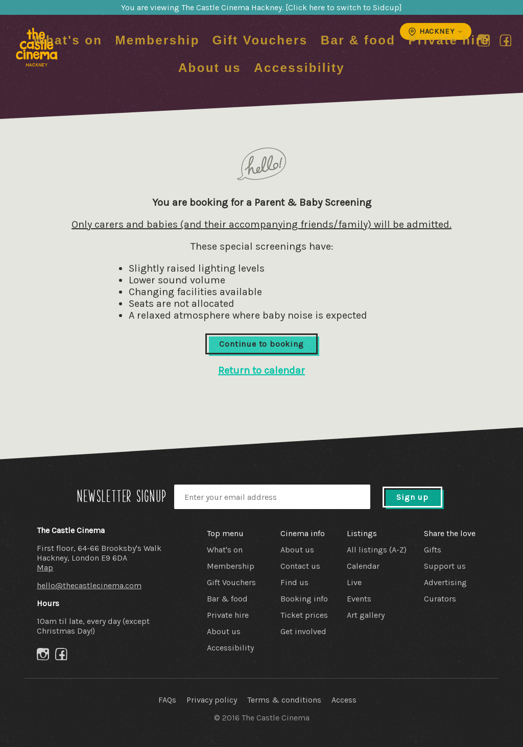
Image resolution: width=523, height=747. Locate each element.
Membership (157, 40)
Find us (294, 582)
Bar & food (358, 40)
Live (354, 582)
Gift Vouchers (260, 40)
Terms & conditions (284, 700)
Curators (440, 599)
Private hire (449, 40)
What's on (67, 40)
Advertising (445, 582)
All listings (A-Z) (377, 550)
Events (359, 599)
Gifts (432, 550)
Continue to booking (261, 344)
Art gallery (366, 615)
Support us (445, 566)
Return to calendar (261, 370)
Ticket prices (304, 615)
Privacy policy (211, 700)
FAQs (167, 700)
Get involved (303, 631)
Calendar (363, 566)
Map (45, 567)
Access (343, 700)
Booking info (304, 599)
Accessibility (299, 68)
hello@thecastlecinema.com (89, 585)
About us (209, 68)
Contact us (300, 566)
